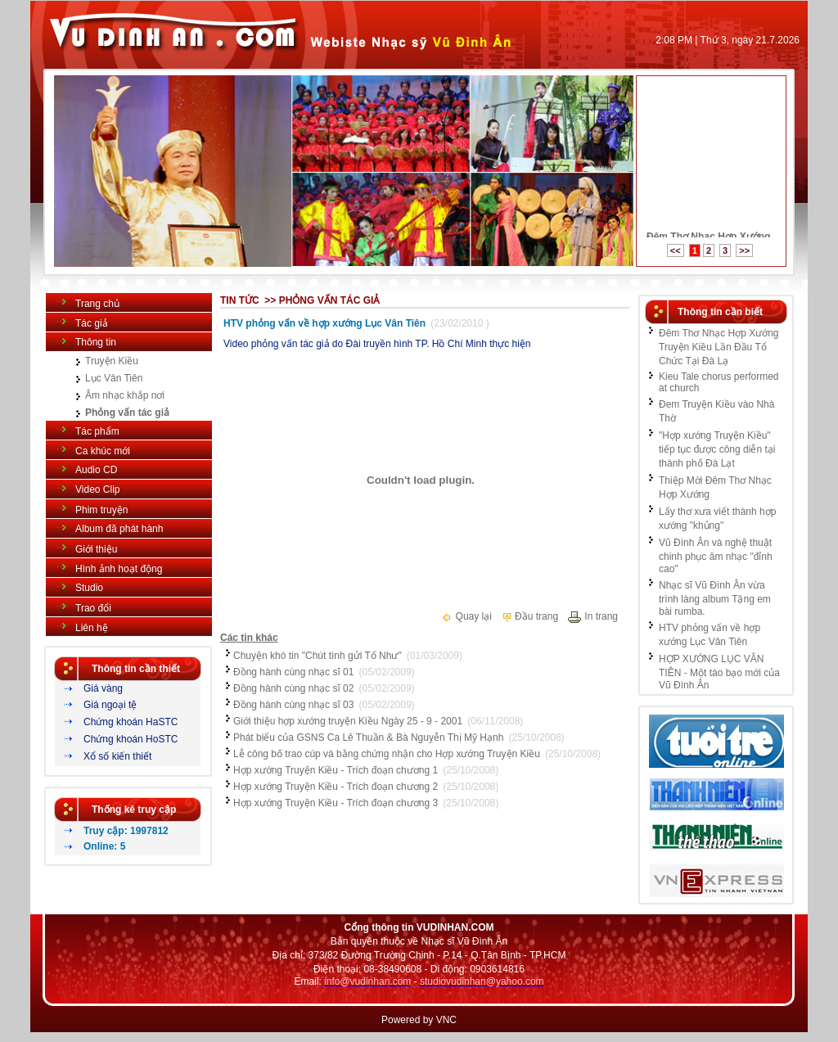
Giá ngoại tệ (110, 704)
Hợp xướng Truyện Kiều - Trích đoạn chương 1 (335, 770)
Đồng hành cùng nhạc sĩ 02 (293, 688)
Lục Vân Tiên (113, 378)
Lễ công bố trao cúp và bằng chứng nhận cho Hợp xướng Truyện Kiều (386, 754)
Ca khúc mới (102, 451)
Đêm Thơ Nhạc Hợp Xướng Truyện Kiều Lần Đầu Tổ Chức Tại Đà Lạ (719, 347)
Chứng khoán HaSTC (130, 722)
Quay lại (466, 616)
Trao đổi (93, 608)
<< (675, 250)
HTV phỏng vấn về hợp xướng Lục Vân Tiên (324, 323)
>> (744, 250)
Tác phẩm (97, 431)
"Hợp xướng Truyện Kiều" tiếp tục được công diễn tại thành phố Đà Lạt (717, 449)
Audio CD (96, 470)
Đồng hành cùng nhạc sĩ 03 (293, 704)
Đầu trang (529, 616)
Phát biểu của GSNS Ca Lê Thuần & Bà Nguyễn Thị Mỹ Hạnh (368, 737)
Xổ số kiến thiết (117, 756)
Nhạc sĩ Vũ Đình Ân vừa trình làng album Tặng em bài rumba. (715, 598)
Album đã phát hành (119, 529)
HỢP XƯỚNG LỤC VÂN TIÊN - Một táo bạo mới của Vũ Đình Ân (719, 672)
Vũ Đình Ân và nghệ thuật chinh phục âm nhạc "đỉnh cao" (716, 556)
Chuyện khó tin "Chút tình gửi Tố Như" (317, 655)
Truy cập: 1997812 (126, 831)
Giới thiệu (96, 549)
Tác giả (91, 323)
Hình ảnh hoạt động (118, 569)
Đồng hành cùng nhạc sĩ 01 (293, 672)
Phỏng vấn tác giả (127, 412)
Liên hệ (91, 628)
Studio (89, 587)
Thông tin (95, 342)
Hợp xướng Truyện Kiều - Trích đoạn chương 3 (335, 803)
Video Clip (97, 489)
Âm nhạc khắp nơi (124, 395)
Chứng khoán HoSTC (130, 739)
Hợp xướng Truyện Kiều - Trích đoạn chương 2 (335, 786)
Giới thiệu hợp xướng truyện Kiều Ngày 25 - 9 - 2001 (347, 721)
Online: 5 (104, 846)
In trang (592, 616)
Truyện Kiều (111, 361)
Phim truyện (101, 510)
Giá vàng (103, 688)
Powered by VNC (419, 1020)
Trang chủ (97, 303)
